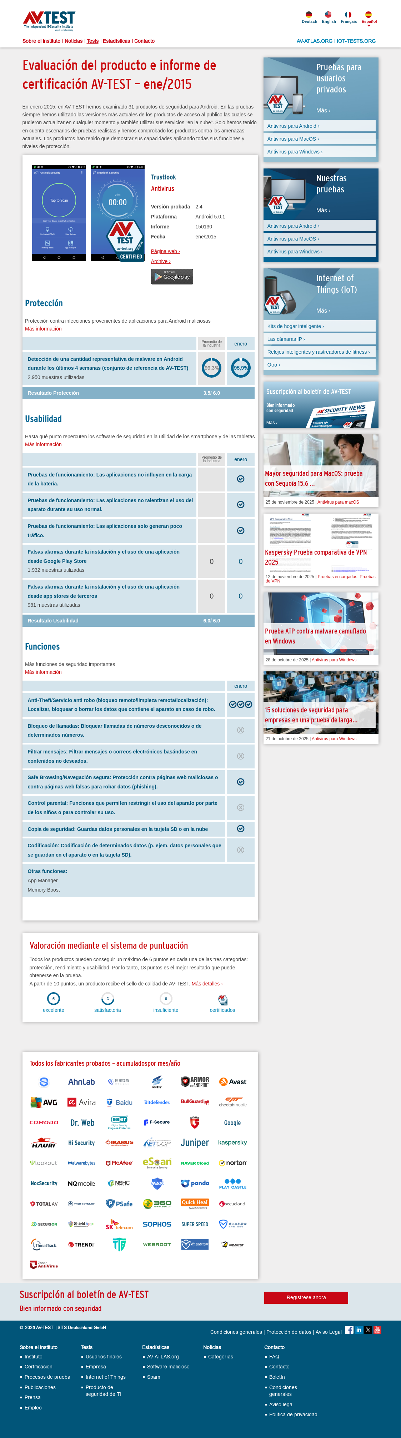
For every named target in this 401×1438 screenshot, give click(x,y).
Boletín (277, 1377)
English (328, 17)
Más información (43, 329)
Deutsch (309, 17)
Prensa (33, 1397)
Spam (153, 1377)
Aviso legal (281, 1404)
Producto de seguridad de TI (103, 1391)
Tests (93, 41)
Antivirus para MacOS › (293, 139)
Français (348, 17)
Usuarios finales (104, 1356)
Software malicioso (168, 1366)
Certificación (38, 1366)
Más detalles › (207, 984)
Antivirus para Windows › (295, 152)
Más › (323, 110)
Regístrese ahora (306, 1297)
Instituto (33, 1356)
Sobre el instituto (41, 41)
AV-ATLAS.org (163, 1356)
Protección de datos (288, 1332)
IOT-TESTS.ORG (356, 41)
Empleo (33, 1407)
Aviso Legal (329, 1332)
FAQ (274, 1356)
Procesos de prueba (47, 1377)
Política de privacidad (293, 1414)
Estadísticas (116, 41)
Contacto (144, 41)
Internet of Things (106, 1377)
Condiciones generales (236, 1332)
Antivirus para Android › (293, 126)
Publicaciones (40, 1387)
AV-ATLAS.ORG (314, 41)
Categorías (220, 1356)
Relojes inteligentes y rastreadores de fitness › (318, 352)
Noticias (73, 41)
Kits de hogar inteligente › (295, 326)
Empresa (96, 1366)
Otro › (273, 365)
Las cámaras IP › (286, 339)
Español (369, 17)
